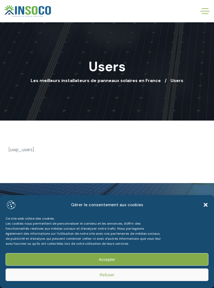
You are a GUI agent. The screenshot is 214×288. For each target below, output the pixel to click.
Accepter (107, 259)
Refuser (107, 274)
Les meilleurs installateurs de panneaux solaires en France (96, 80)
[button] (205, 205)
